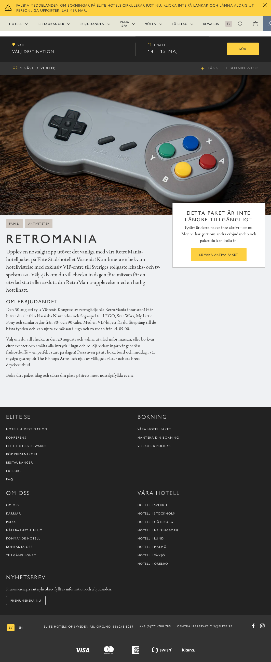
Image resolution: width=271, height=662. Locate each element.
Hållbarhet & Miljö (24, 530)
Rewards (211, 23)
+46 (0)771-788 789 (155, 626)
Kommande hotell (23, 538)
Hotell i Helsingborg (158, 530)
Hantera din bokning (158, 437)
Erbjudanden (92, 23)
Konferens (16, 437)
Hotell (15, 23)
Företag (180, 23)
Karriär (13, 513)
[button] (240, 23)
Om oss (13, 505)
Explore (13, 471)
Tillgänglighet (21, 555)
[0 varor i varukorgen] (255, 23)
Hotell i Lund (151, 538)
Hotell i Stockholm (157, 513)
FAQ (9, 479)
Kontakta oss (19, 547)
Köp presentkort (22, 454)
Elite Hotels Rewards (26, 446)
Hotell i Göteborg (155, 522)
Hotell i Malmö (152, 547)
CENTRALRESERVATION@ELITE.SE (204, 626)
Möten (151, 23)
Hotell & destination (26, 429)
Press (11, 522)
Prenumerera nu (25, 600)
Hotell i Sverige (153, 505)
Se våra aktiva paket (218, 254)
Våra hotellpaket (154, 429)
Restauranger (51, 23)
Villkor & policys (154, 446)
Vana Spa (124, 24)
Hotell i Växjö (151, 555)
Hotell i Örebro (153, 563)
